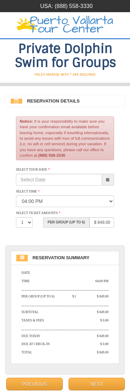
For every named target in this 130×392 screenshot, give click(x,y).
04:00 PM (102, 281)
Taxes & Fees (32, 320)
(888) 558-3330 (74, 6)
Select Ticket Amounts (38, 213)
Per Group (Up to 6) (37, 296)
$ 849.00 (103, 296)
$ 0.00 (104, 320)
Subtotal (29, 312)
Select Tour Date (33, 169)
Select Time (28, 191)
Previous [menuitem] (34, 384)
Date (25, 273)
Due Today (30, 336)
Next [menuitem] (96, 384)
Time (25, 281)
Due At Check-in (35, 344)
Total (26, 352)
